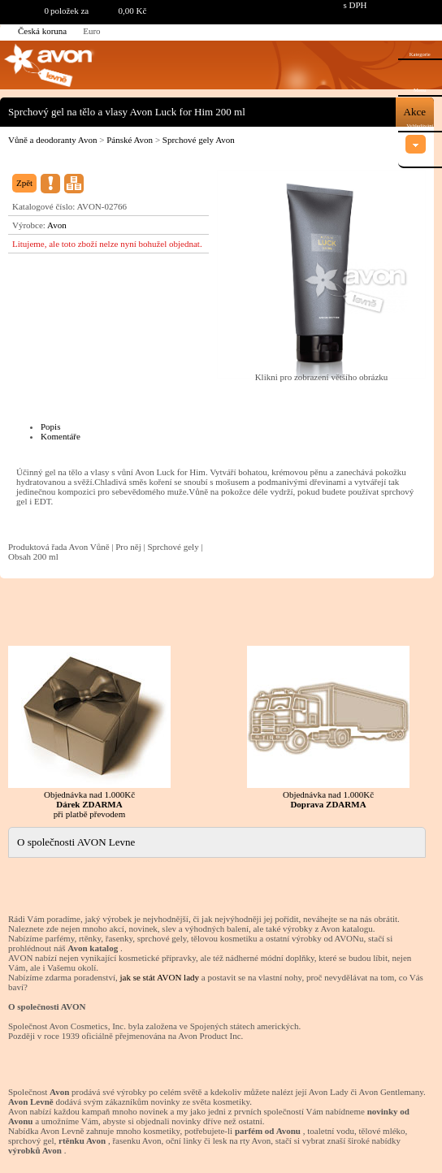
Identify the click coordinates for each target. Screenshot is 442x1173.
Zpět (24, 183)
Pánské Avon (129, 140)
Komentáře (60, 436)
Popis (50, 426)
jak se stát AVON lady (159, 977)
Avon (57, 225)
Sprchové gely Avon (198, 140)
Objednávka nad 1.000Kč (328, 727)
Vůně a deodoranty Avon (52, 140)
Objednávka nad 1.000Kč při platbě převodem (89, 732)
